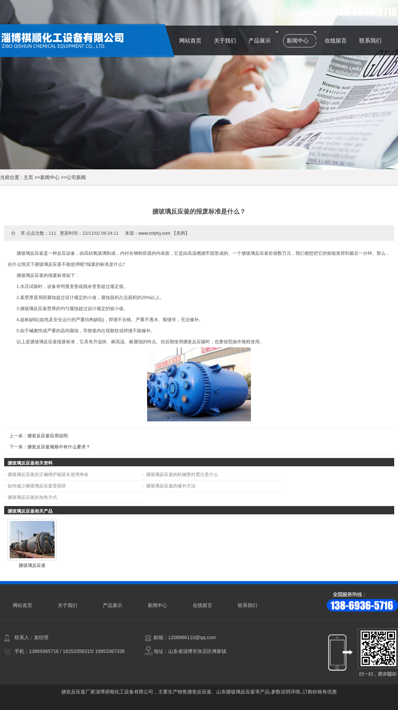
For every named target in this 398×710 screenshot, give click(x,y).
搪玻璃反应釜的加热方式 (32, 497)
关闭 (180, 233)
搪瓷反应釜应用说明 (47, 435)
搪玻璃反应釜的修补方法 (171, 485)
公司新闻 (76, 177)
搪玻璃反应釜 (32, 565)
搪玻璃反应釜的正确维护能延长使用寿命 (48, 474)
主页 (28, 177)
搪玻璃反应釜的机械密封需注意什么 (182, 474)
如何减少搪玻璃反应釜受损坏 (37, 485)
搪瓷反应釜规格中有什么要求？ (58, 446)
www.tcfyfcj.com (154, 233)
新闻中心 (50, 177)
